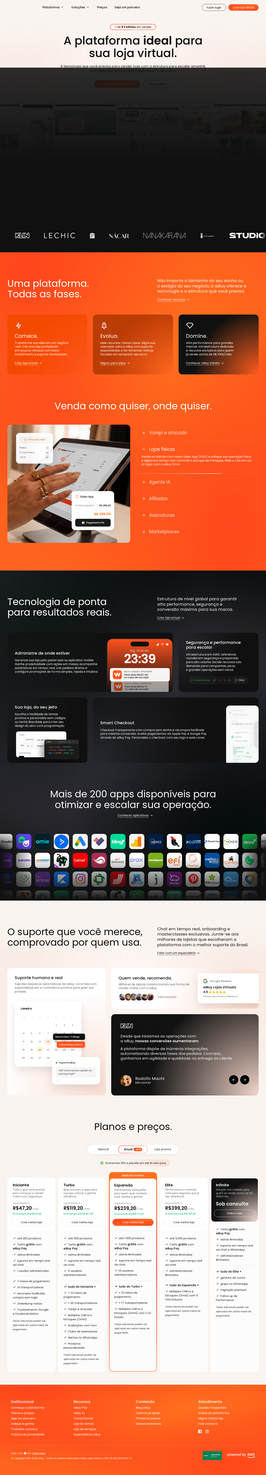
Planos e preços (22, 1413)
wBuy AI (79, 1413)
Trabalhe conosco (24, 1429)
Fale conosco (208, 1424)
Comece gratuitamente (116, 84)
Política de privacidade (27, 1435)
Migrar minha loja (210, 1418)
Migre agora (158, 84)
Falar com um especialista (176, 953)
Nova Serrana (41, 1453)
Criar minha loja (31, 1222)
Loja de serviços (85, 1429)
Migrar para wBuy (113, 363)
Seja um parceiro (127, 7)
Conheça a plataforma (27, 1408)
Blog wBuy (143, 1408)
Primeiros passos (148, 1418)
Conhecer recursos (171, 300)
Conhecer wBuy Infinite (202, 363)
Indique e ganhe (22, 1424)
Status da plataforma (213, 1413)
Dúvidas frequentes (212, 1408)
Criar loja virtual (243, 7)
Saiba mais (234, 1213)
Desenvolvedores (148, 1424)
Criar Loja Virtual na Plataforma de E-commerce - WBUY (21, 7)
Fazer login (214, 7)
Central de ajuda (148, 1413)
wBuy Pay (80, 1408)
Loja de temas (84, 1424)
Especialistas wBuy (87, 1435)
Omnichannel (83, 1418)
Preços (102, 7)
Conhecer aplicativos (133, 815)
